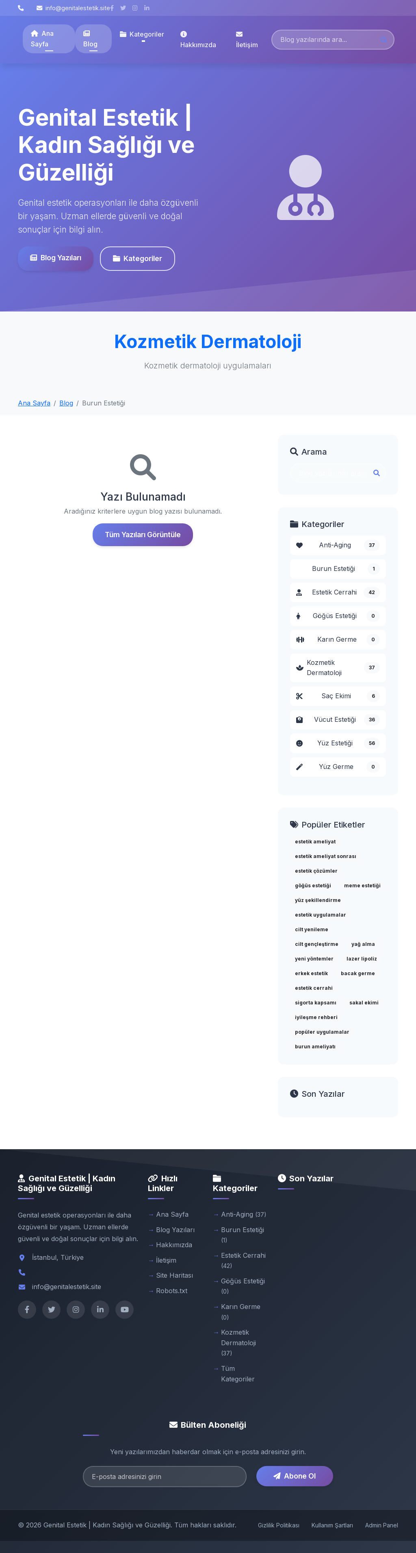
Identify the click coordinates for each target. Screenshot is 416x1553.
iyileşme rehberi (316, 1017)
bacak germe (358, 973)
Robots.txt (171, 1291)
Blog (90, 39)
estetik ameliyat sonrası (325, 856)
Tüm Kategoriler (238, 1373)
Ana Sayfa (42, 38)
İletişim (247, 40)
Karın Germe (338, 639)
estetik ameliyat (315, 842)
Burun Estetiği (346, 569)
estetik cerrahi (314, 988)
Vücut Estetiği (338, 719)
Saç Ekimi (338, 696)
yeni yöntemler (314, 959)
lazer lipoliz (362, 959)
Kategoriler (134, 258)
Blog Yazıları (52, 257)
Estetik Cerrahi (338, 592)
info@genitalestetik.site (73, 7)
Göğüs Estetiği (338, 616)
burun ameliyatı (315, 1046)
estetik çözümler (316, 871)
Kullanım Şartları (332, 1525)
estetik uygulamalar (320, 915)
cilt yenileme (311, 929)
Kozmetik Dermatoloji (338, 667)
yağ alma (363, 944)
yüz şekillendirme (318, 900)
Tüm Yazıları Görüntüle (143, 534)
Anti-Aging (338, 545)
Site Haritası (174, 1275)
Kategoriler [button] (142, 34)
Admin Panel (381, 1525)
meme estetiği (362, 885)
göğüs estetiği (313, 885)
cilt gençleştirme (316, 944)
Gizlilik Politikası (278, 1525)
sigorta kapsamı (315, 1003)
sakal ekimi (364, 1003)
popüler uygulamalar (322, 1032)
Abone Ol (294, 1476)
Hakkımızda (198, 40)
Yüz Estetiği (338, 743)
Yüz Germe (338, 767)
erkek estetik (311, 973)
